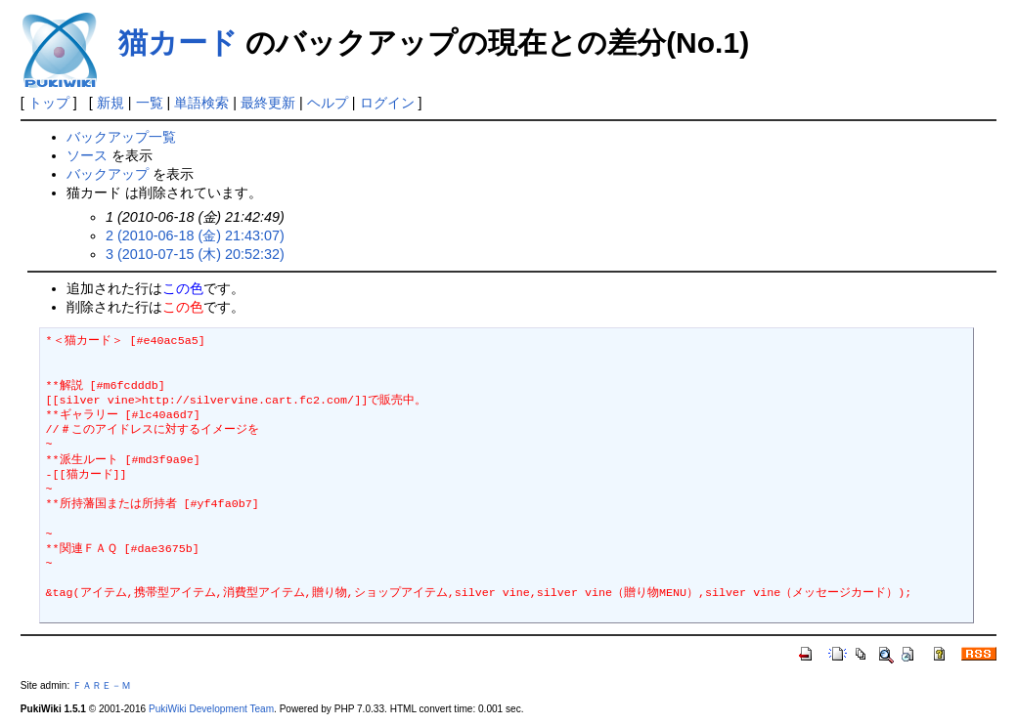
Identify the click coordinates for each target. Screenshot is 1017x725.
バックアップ (107, 174)
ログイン (387, 102)
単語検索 (201, 102)
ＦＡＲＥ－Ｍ (101, 685)
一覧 (149, 102)
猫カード (178, 42)
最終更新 (268, 102)
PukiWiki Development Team (211, 709)
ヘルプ (327, 102)
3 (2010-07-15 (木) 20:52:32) (195, 254)
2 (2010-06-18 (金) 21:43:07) (195, 235)
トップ (48, 102)
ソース (87, 155)
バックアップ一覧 (121, 137)
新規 (110, 102)
